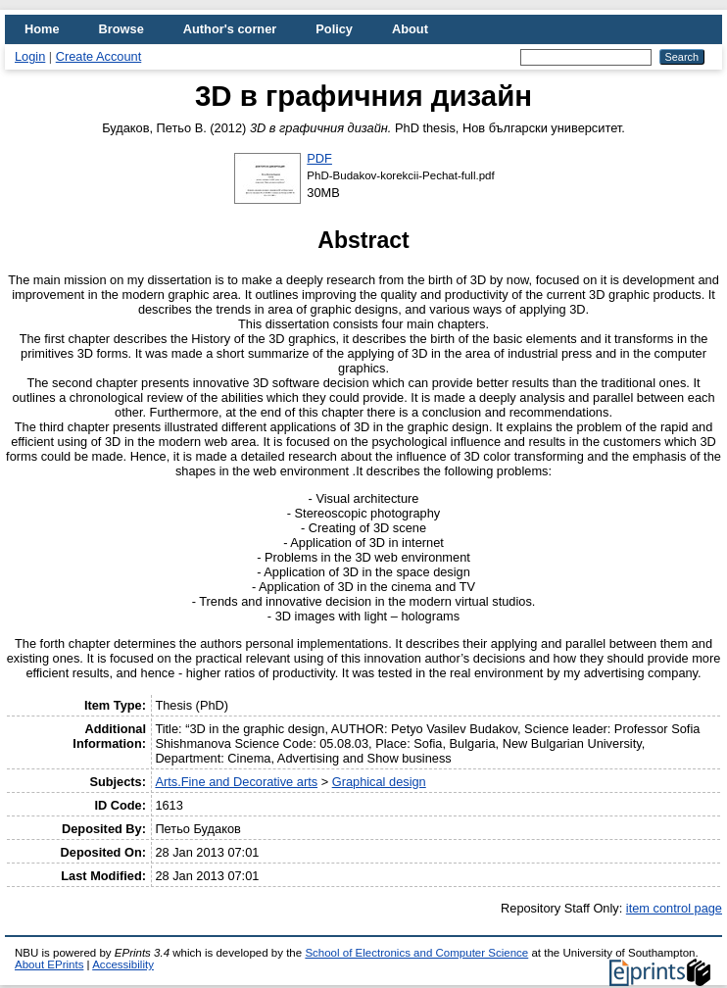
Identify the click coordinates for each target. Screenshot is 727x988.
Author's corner (229, 29)
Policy (334, 29)
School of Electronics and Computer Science (416, 953)
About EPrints (49, 964)
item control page (674, 908)
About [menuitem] (410, 29)
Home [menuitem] (42, 29)
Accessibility (123, 964)
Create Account (99, 56)
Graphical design (379, 781)
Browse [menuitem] (121, 29)
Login (30, 56)
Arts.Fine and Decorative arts (236, 781)
